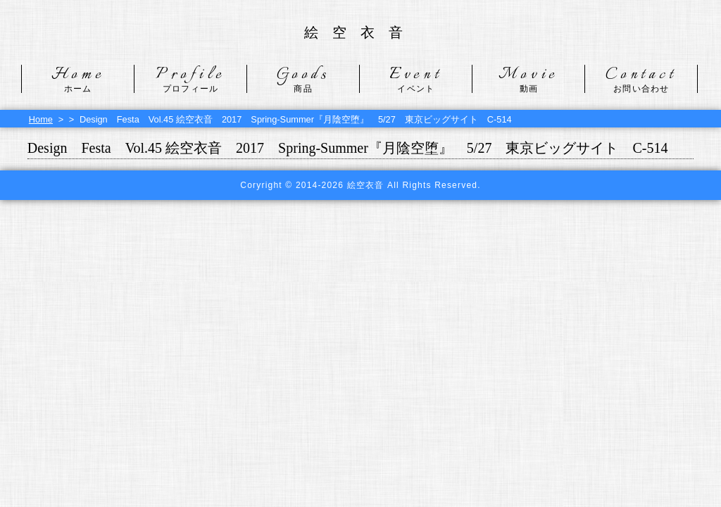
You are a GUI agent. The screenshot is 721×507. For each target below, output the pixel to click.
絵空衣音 (360, 32)
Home (78, 79)
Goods (303, 79)
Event (416, 79)
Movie (528, 79)
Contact (641, 79)
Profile (190, 79)
